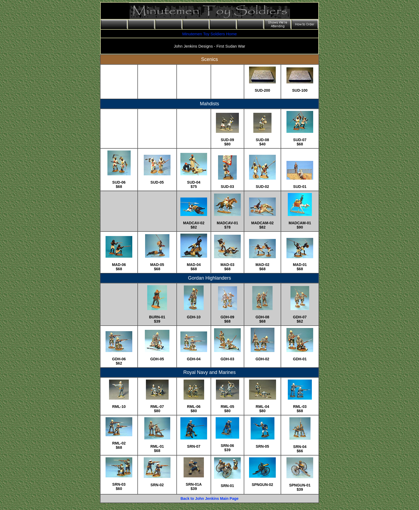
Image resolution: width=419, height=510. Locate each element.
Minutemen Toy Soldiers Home (209, 34)
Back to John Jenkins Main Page (209, 498)
